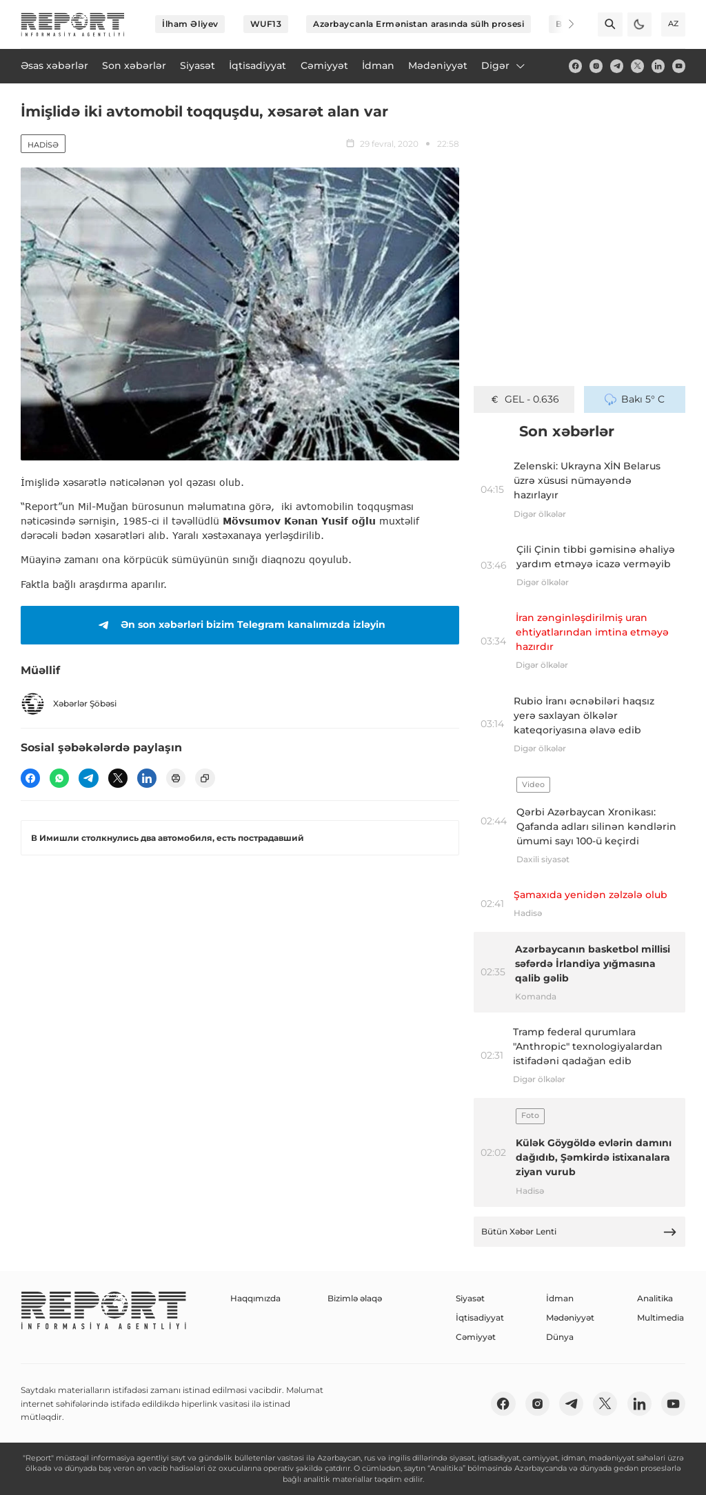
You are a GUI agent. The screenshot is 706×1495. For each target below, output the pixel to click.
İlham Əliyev (190, 24)
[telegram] (616, 65)
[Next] (563, 24)
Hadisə (43, 145)
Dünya (560, 1337)
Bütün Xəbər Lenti (579, 1232)
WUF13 (266, 24)
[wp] (59, 778)
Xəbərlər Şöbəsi (69, 703)
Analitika (655, 1298)
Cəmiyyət (476, 1337)
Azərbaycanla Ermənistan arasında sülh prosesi (418, 24)
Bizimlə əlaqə (354, 1298)
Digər (504, 65)
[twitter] (637, 65)
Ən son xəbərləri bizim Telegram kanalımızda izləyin (239, 625)
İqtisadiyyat (480, 1317)
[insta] (596, 65)
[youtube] (678, 65)
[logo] (73, 24)
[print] (175, 778)
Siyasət (470, 1298)
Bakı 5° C (635, 399)
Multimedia (660, 1317)
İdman (560, 1298)
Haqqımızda (255, 1298)
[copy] (204, 778)
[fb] (575, 65)
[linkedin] (658, 65)
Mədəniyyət (570, 1317)
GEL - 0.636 (524, 399)
